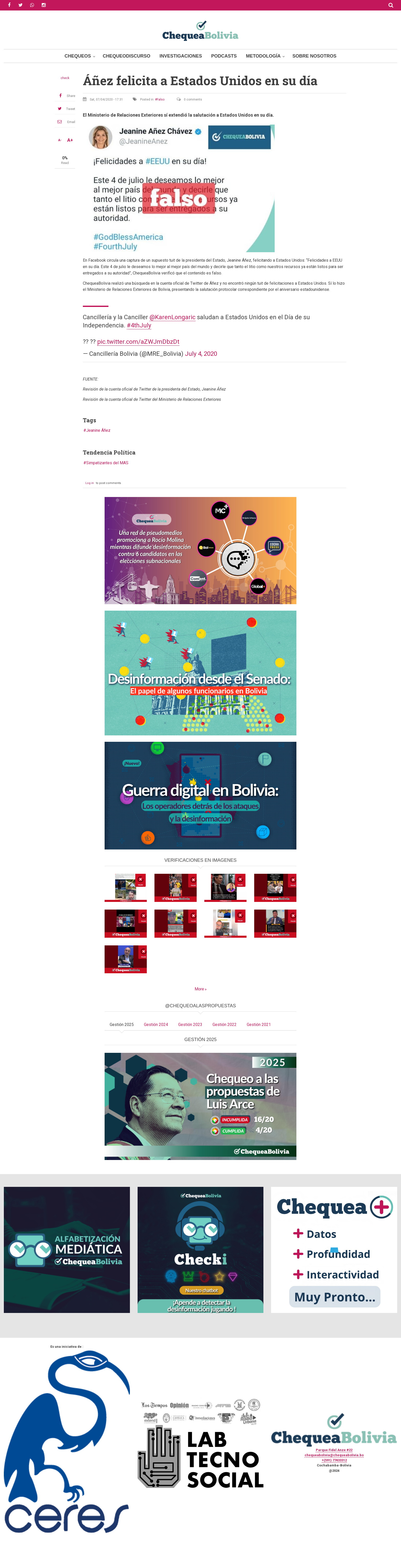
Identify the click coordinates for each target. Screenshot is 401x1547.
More (199, 989)
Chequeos (78, 56)
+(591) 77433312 (334, 1460)
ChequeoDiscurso (126, 56)
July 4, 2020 (201, 353)
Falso (160, 99)
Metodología (263, 56)
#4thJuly (139, 325)
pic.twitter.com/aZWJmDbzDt (138, 341)
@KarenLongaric (172, 317)
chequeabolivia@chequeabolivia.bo (334, 1455)
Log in (89, 483)
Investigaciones (181, 56)
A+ (70, 140)
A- (60, 140)
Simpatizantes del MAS (107, 462)
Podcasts (224, 56)
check (65, 78)
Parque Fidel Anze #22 (334, 1450)
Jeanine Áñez (98, 430)
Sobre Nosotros (314, 56)
